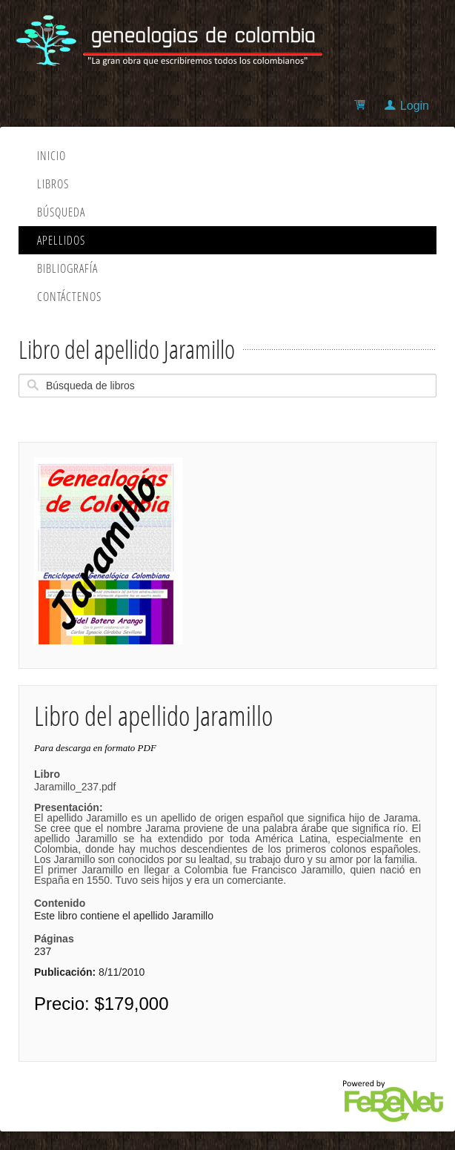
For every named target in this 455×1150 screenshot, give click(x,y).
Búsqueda (61, 212)
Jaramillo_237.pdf (227, 833)
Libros (53, 184)
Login (414, 105)
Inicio (51, 156)
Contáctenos (69, 296)
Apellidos (61, 240)
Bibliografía (67, 268)
